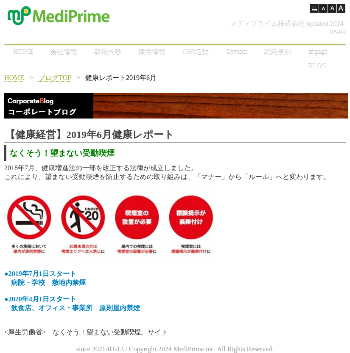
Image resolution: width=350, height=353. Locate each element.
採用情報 (151, 52)
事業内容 (107, 52)
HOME (23, 51)
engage (317, 51)
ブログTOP (54, 77)
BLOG (317, 66)
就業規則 (277, 52)
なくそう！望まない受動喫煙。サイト (110, 332)
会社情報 (63, 52)
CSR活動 (195, 52)
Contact (236, 51)
